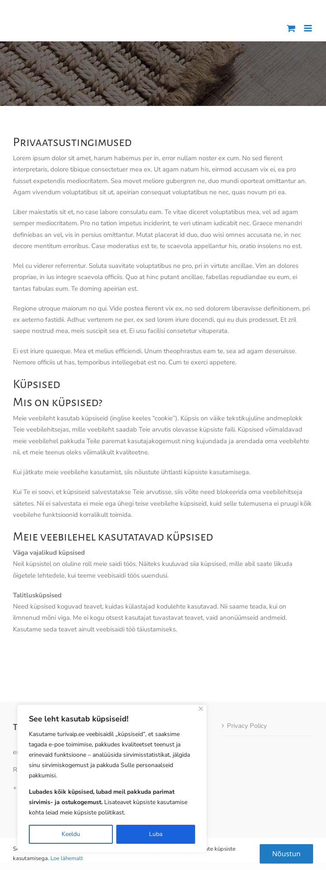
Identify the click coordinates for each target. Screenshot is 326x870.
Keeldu (71, 834)
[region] (112, 779)
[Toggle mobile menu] (308, 28)
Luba (155, 834)
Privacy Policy (247, 708)
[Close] (201, 709)
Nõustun (286, 853)
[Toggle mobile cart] (291, 28)
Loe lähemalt (66, 858)
